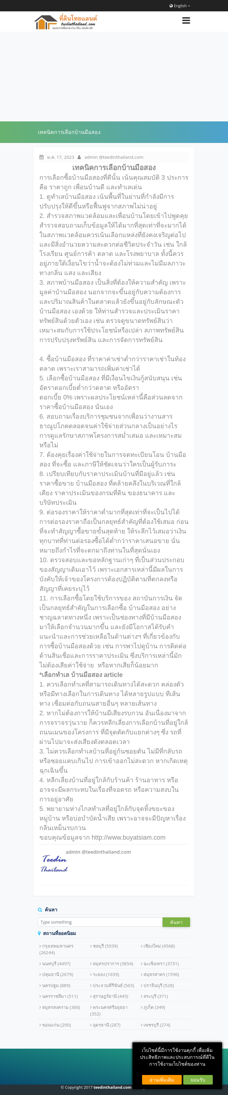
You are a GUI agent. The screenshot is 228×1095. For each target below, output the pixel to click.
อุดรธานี (107, 1025)
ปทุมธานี (57, 974)
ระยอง (106, 974)
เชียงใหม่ (159, 946)
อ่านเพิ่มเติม (162, 1079)
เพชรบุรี (157, 1025)
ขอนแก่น (56, 1025)
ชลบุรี (105, 946)
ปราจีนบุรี (159, 985)
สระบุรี (156, 996)
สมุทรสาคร (161, 974)
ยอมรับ (198, 1079)
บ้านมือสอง (91, 483)
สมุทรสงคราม (61, 1007)
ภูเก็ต (154, 1007)
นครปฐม (56, 985)
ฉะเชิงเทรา (161, 963)
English (180, 5)
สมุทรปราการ (113, 963)
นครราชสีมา (60, 996)
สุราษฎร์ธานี (110, 996)
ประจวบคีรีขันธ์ (113, 985)
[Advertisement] (114, 76)
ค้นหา (176, 922)
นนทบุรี (56, 963)
